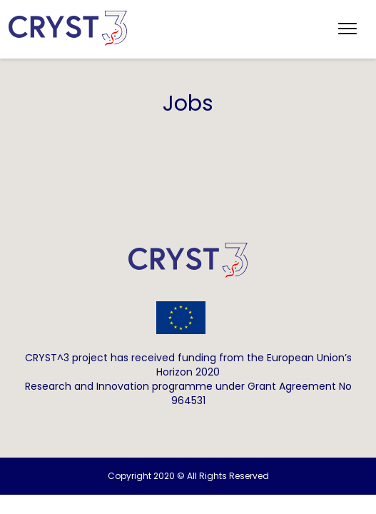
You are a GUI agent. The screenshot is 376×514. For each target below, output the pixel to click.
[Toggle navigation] (347, 29)
